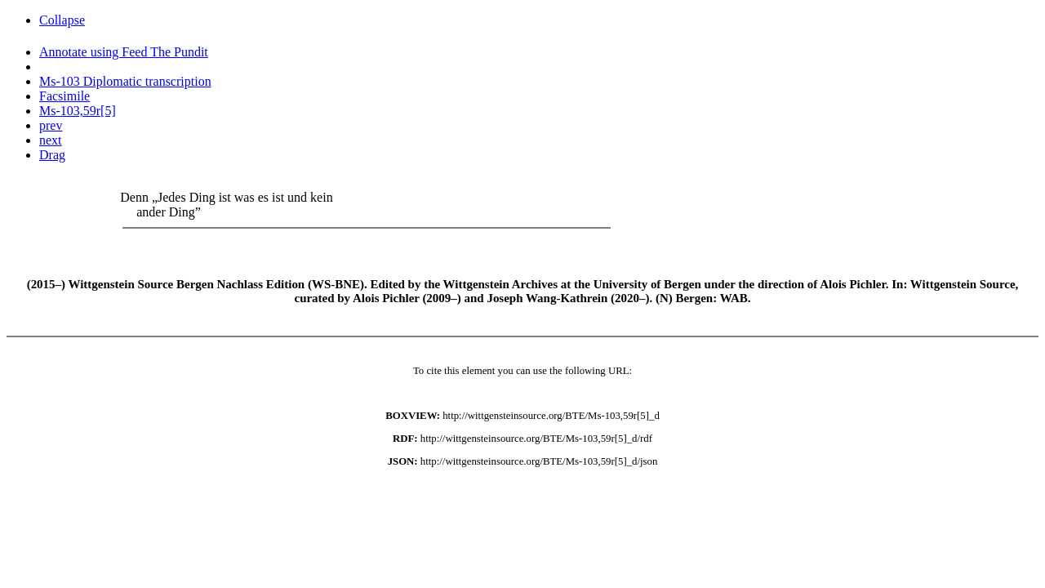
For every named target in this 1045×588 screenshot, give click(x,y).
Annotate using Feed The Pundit (123, 52)
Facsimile (64, 96)
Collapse (62, 20)
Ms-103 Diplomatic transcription (125, 81)
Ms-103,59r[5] (77, 111)
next (50, 140)
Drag (52, 155)
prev (50, 125)
